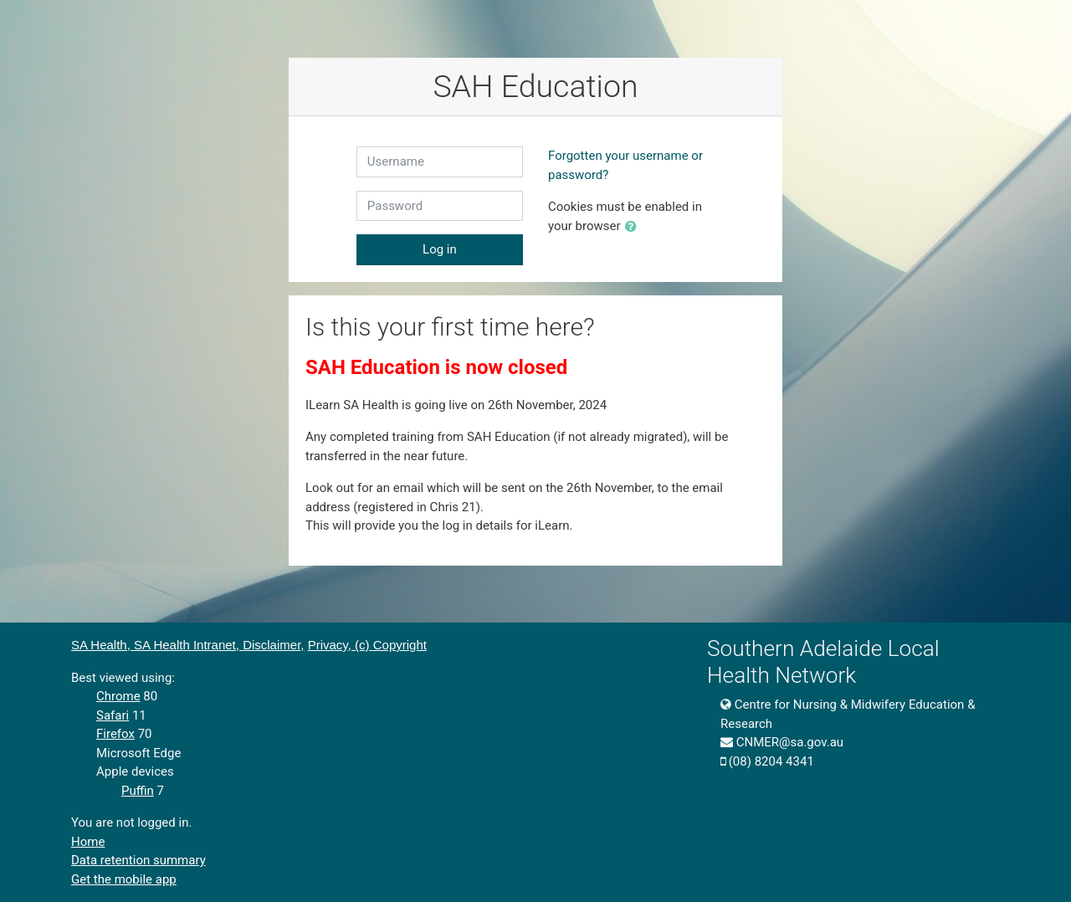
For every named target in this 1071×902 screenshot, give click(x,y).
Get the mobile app (124, 879)
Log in (440, 249)
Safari (112, 715)
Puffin (137, 790)
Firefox (115, 733)
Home (88, 841)
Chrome (118, 696)
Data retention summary (138, 860)
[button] (634, 227)
